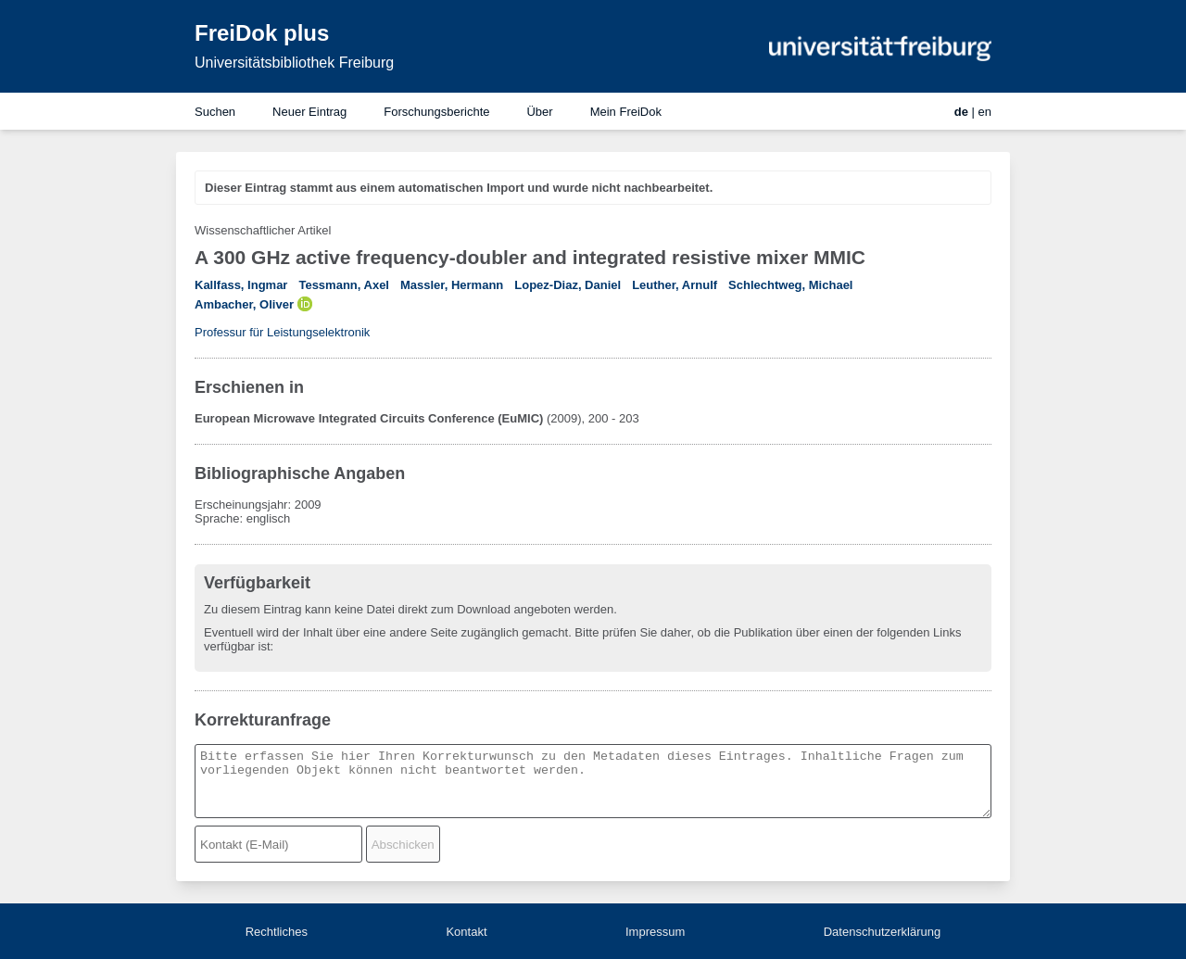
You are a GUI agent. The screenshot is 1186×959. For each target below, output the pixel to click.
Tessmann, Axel (343, 285)
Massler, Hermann (451, 285)
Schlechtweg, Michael (790, 285)
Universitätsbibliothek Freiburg (294, 62)
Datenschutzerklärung (882, 932)
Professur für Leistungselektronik (282, 332)
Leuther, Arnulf (674, 285)
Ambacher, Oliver (244, 304)
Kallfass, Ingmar (241, 285)
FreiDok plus (262, 32)
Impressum (655, 932)
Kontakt (466, 932)
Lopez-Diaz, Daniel (567, 285)
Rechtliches (277, 932)
